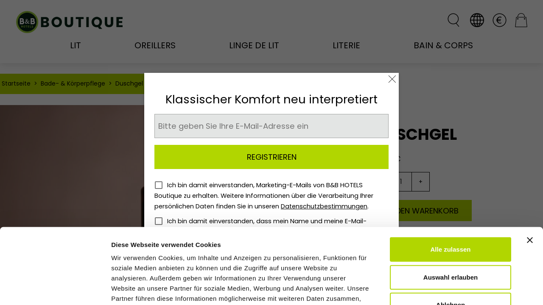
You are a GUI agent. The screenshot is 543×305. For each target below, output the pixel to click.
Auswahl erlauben (450, 212)
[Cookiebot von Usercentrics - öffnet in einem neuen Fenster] (55, 288)
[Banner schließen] (530, 175)
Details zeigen (451, 288)
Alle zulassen (450, 184)
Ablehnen (450, 240)
